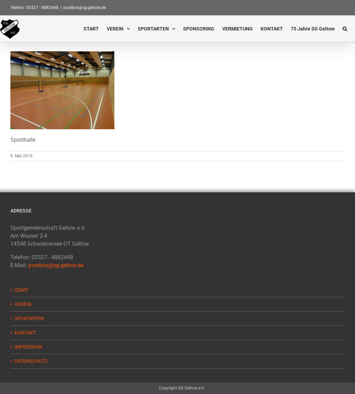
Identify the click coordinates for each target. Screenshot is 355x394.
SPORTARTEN (29, 318)
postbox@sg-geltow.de (84, 7)
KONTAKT (25, 332)
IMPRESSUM (28, 347)
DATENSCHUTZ (31, 361)
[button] (345, 28)
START (21, 290)
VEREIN (23, 304)
